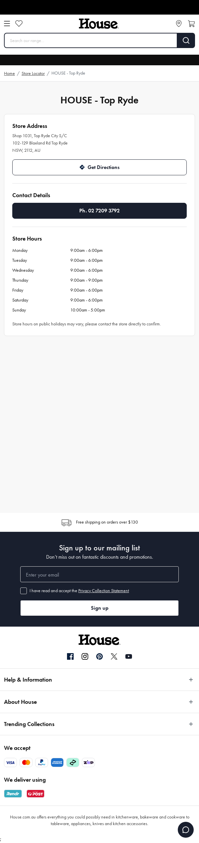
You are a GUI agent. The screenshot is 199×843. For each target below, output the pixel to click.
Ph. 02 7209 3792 (99, 210)
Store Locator (33, 73)
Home (9, 73)
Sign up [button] (99, 608)
